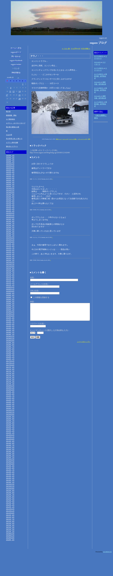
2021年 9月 (10, 275)
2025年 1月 (10, 188)
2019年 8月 (10, 329)
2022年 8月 (10, 251)
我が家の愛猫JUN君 (12, 127)
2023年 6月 (10, 229)
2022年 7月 (10, 253)
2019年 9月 (10, 327)
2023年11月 (10, 219)
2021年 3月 (10, 288)
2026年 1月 (10, 162)
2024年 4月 (10, 208)
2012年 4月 (10, 520)
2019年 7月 (10, 331)
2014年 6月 (10, 464)
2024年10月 (10, 195)
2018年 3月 (10, 366)
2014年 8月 (10, 459)
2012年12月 (10, 503)
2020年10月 (10, 299)
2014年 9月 (10, 457)
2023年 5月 (10, 232)
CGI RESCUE (107, 573)
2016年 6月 (10, 412)
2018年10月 (10, 351)
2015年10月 (10, 429)
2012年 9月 (10, 509)
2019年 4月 (10, 338)
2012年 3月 (10, 522)
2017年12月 (10, 373)
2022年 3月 (10, 262)
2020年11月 (10, 297)
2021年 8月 (10, 277)
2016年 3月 (10, 418)
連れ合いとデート (12, 146)
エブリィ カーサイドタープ (15, 123)
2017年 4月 (10, 390)
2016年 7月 (10, 409)
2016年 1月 (10, 422)
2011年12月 (10, 529)
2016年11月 (10, 401)
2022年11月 (10, 245)
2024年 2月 (10, 212)
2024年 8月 (10, 199)
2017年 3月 (10, 392)
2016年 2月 (10, 420)
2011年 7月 (10, 540)
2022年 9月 (10, 249)
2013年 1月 (10, 501)
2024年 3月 (10, 210)
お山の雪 (9, 135)
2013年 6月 (10, 490)
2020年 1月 (10, 318)
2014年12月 (10, 451)
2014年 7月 (10, 461)
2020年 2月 (10, 316)
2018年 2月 (10, 368)
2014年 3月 (10, 470)
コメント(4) (65, 139)
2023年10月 (10, 221)
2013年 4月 (10, 494)
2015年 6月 (10, 438)
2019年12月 (10, 321)
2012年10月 (10, 507)
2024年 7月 (10, 201)
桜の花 (8, 111)
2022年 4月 (10, 260)
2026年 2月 (10, 160)
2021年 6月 (10, 281)
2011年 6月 (10, 542)
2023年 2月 (10, 238)
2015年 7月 (10, 435)
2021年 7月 (10, 279)
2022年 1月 (10, 266)
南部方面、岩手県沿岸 (100, 76)
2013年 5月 (10, 492)
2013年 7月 (10, 488)
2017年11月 (10, 375)
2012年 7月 (10, 514)
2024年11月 (10, 193)
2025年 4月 (10, 182)
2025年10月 (10, 169)
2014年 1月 (10, 474)
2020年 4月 (10, 312)
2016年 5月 (10, 414)
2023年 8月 (10, 225)
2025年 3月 (10, 184)
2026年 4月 (10, 156)
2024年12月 (10, 190)
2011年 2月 (10, 550)
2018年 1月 (10, 370)
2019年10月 (10, 325)
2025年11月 (10, 167)
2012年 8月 (10, 511)
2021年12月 (10, 268)
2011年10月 (10, 533)
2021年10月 (10, 273)
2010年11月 (10, 557)
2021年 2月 (10, 290)
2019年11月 (10, 323)
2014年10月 (10, 455)
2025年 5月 (10, 180)
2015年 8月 (10, 433)
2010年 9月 (10, 561)
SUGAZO (97, 62)
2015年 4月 (10, 442)
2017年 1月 (10, 396)
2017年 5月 (10, 388)
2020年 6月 (10, 307)
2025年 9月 (10, 171)
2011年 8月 (10, 537)
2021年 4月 (10, 286)
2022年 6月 (10, 255)
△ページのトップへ (83, 342)
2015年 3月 (10, 444)
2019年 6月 (10, 334)
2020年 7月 (10, 305)
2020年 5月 (10, 310)
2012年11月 (10, 505)
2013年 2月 (10, 498)
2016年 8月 (10, 407)
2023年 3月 (10, 236)
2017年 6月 (10, 386)
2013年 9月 (10, 483)
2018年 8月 (10, 355)
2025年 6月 (10, 177)
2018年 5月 (10, 362)
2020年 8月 (10, 303)
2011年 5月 (10, 544)
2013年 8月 (10, 485)
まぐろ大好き (98, 56)
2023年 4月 (10, 234)
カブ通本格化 (10, 119)
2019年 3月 (10, 340)
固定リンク (59, 139)
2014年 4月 (10, 468)
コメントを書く (73, 139)
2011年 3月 (10, 548)
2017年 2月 (10, 394)
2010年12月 (10, 555)
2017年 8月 (10, 381)
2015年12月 (10, 425)
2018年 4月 (10, 364)
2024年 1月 (10, 214)
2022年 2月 (10, 264)
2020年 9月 (10, 301)
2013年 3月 (10, 496)
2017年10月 (10, 377)
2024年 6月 (10, 203)
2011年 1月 (10, 553)
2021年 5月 (10, 284)
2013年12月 (10, 477)
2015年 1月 (10, 448)
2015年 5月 (10, 440)
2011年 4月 (10, 546)
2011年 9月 (10, 535)
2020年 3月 (10, 314)
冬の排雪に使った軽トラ (14, 138)
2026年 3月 (10, 158)
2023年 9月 (10, 223)
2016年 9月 (10, 405)
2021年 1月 (10, 292)
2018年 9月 (10, 353)
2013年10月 (10, 481)
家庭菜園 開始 (11, 115)
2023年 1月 (10, 240)
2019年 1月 (10, 344)
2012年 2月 (10, 524)
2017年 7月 (10, 383)
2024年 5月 (10, 206)
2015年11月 (10, 427)
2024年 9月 (10, 197)
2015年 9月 (10, 431)
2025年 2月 (10, 186)
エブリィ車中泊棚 (12, 142)
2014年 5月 (10, 466)
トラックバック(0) (82, 139)
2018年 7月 (10, 357)
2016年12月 (10, 399)
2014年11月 (10, 453)
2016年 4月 (10, 416)
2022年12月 (10, 242)
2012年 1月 (10, 527)
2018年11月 (10, 349)
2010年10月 (10, 559)
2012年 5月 (10, 518)
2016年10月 (10, 403)
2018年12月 (10, 347)
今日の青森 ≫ (85, 48)
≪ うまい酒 (66, 48)
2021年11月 (10, 271)
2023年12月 (10, 216)
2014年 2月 (10, 472)
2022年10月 (10, 247)
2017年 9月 (10, 379)
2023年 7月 (10, 227)
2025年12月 (10, 164)
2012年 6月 (10, 516)
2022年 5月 (10, 258)
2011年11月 (10, 531)
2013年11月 (10, 479)
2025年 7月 (10, 175)
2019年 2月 (10, 342)
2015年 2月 (10, 446)
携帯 (89, 139)
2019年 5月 (10, 336)
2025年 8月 (10, 173)
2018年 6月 (10, 360)
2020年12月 (10, 294)
